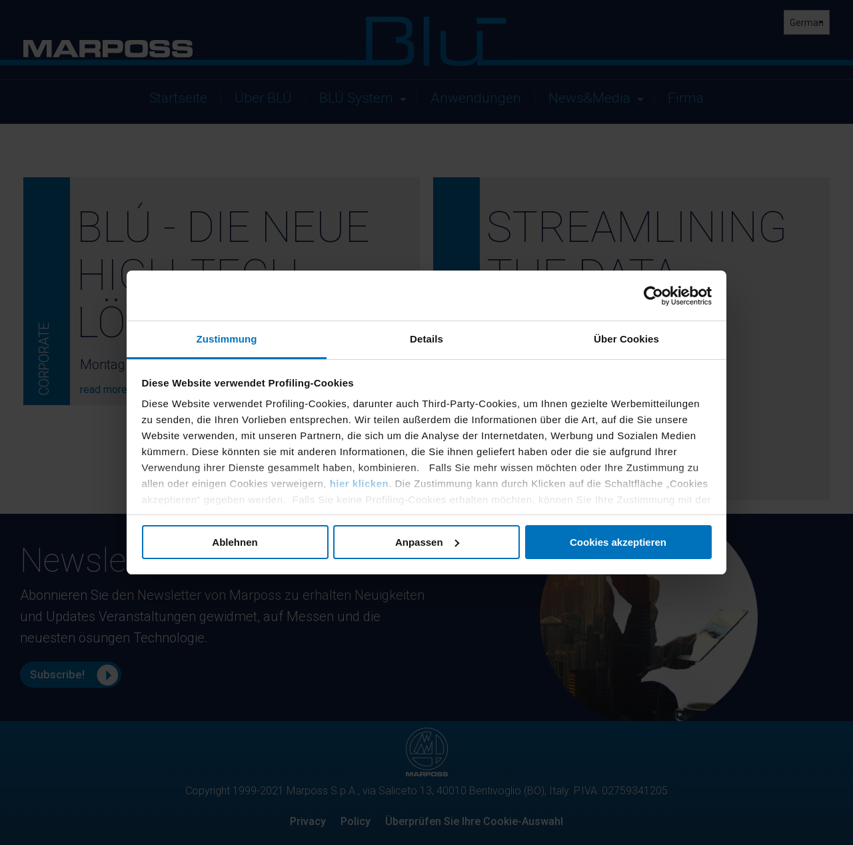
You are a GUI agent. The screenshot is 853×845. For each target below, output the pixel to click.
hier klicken (359, 483)
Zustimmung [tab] (227, 339)
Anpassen (427, 542)
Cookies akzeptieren (618, 542)
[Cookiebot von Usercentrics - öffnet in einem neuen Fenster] (653, 296)
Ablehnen (234, 542)
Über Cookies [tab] (626, 339)
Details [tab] (426, 339)
